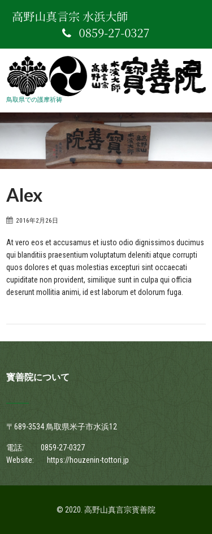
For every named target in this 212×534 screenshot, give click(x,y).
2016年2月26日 (37, 220)
